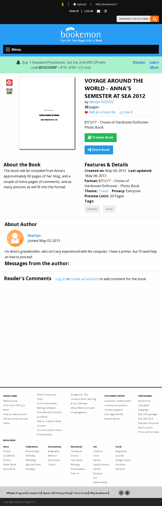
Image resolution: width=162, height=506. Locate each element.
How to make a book (14, 414)
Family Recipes (97, 471)
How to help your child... (47, 396)
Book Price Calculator (144, 403)
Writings (75, 464)
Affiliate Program (16, 493)
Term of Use (80, 493)
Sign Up (74, 11)
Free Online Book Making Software (47, 405)
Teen (96, 455)
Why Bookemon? (106, 4)
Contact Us (34, 493)
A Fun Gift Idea (79, 403)
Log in (60, 279)
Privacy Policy (63, 493)
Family (97, 460)
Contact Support (113, 409)
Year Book (76, 460)
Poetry (7, 460)
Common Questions (115, 405)
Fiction (7, 451)
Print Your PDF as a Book (14, 407)
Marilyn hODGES (101, 102)
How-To (75, 473)
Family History (101, 464)
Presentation (78, 468)
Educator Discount (148, 423)
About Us (48, 493)
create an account (85, 279)
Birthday (30, 455)
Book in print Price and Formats (148, 429)
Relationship (100, 482)
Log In (89, 11)
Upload (79, 4)
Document (54, 460)
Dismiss (139, 62)
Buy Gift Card (145, 418)
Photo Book (9, 464)
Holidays (30, 468)
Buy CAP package (147, 414)
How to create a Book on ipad (49, 423)
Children (98, 451)
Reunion (120, 468)
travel (109, 209)
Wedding (31, 460)
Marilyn (34, 235)
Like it (128, 112)
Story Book (9, 468)
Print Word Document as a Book (49, 414)
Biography (53, 451)
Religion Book (123, 460)
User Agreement (113, 414)
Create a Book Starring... (84, 398)
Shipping (143, 409)
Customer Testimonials (117, 400)
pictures (92, 209)
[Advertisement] (81, 325)
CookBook (9, 455)
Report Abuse (112, 418)
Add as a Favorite (102, 112)
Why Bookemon (99, 493)
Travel (103, 191)
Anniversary (32, 451)
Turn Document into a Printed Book (49, 432)
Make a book (10, 400)
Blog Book (121, 451)
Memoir (52, 455)
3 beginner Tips (79, 394)
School (74, 455)
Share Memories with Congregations (83, 410)
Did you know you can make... (15, 421)
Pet (95, 477)
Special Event (33, 464)
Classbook (76, 451)
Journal (120, 455)
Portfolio (121, 464)
